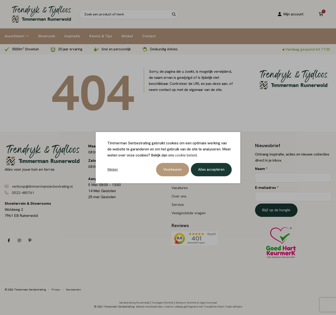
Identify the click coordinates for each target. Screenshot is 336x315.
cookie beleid (186, 155)
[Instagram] (19, 240)
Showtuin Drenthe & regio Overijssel (196, 302)
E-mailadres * (266, 187)
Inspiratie (72, 36)
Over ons (179, 196)
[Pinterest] (30, 240)
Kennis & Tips (100, 36)
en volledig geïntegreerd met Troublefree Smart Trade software (206, 306)
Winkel (127, 36)
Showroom (46, 36)
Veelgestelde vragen (189, 213)
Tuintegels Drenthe (162, 302)
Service (178, 204)
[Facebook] (9, 240)
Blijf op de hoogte (276, 210)
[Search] (173, 14)
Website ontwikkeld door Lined (153, 306)
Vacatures (180, 187)
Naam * (261, 168)
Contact (149, 36)
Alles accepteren (211, 169)
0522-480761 (23, 192)
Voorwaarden (73, 289)
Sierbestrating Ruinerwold (134, 302)
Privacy (56, 289)
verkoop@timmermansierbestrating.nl (42, 186)
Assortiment (14, 36)
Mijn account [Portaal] (290, 14)
